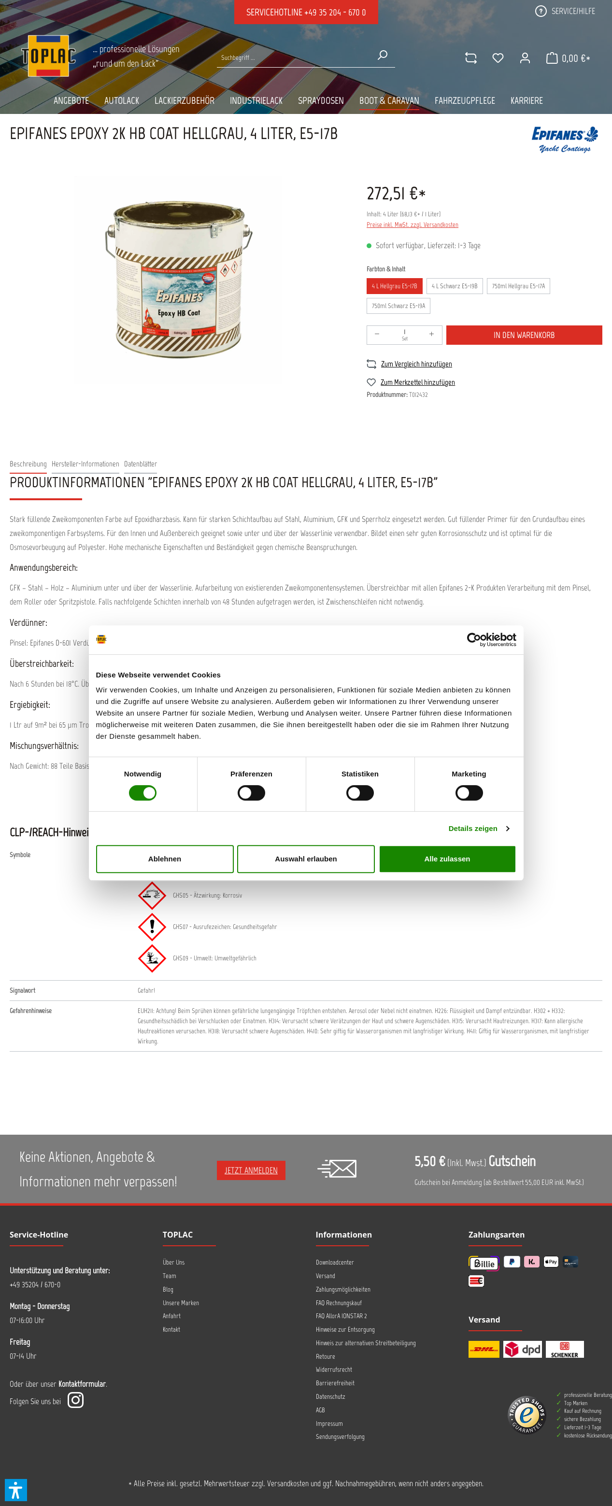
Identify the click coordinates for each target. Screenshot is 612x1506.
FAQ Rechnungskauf (339, 1303)
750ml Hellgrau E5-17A (518, 286)
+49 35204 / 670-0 (35, 1284)
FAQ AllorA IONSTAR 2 (341, 1316)
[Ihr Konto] (524, 58)
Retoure (325, 1356)
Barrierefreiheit (335, 1383)
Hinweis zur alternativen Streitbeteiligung (366, 1343)
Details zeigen (473, 828)
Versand (325, 1276)
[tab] (28, 464)
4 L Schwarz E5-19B (455, 286)
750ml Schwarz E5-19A (398, 306)
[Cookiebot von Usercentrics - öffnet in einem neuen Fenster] (474, 640)
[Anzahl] (404, 335)
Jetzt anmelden (251, 1170)
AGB (320, 1410)
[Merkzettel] (497, 58)
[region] (178, 280)
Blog (168, 1289)
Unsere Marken (181, 1303)
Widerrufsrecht (334, 1369)
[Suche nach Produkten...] (293, 57)
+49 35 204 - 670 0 (335, 12)
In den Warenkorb (524, 335)
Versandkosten (288, 1483)
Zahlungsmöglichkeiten (343, 1289)
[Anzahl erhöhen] (432, 335)
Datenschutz (330, 1397)
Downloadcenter (335, 1262)
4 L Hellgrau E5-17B (394, 286)
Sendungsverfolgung (340, 1437)
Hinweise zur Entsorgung (345, 1329)
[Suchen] (382, 55)
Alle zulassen (447, 859)
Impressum (329, 1424)
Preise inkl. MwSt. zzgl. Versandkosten (412, 225)
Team (169, 1276)
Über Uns (174, 1262)
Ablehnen (164, 859)
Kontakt (171, 1329)
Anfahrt (172, 1316)
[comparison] (470, 58)
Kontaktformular (82, 1384)
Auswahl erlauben (306, 859)
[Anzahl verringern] (377, 335)
